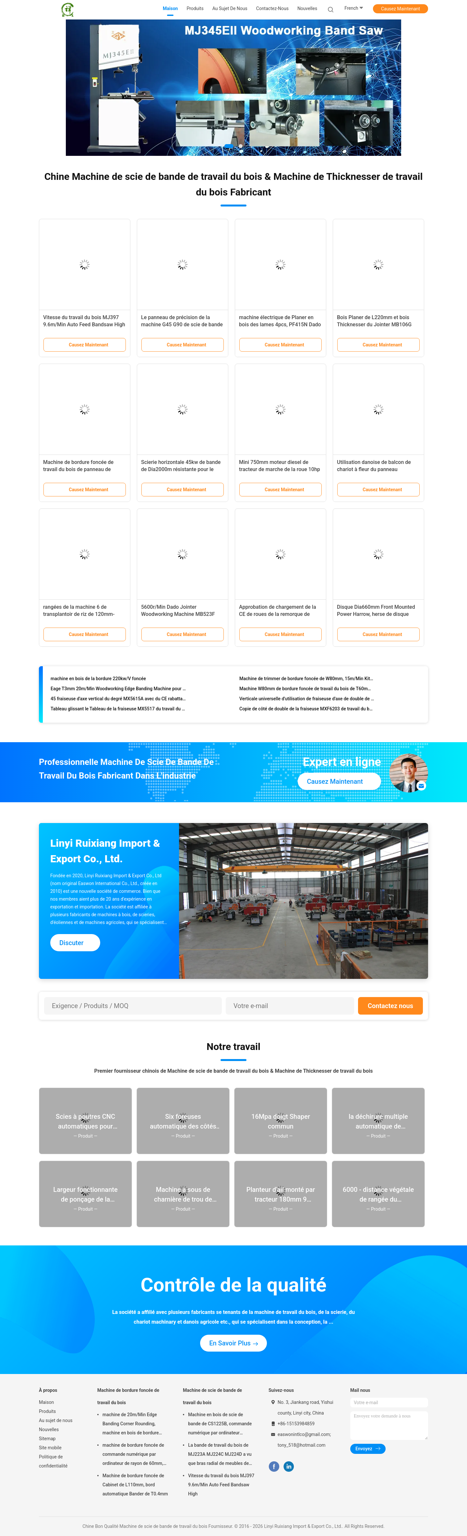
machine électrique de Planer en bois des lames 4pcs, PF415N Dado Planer (280, 324)
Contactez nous (390, 1006)
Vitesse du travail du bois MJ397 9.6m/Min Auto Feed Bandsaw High (221, 1484)
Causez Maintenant (400, 8)
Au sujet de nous (55, 1420)
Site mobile (50, 1447)
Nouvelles (49, 1429)
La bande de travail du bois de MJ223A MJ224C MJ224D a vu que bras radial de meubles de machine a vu (219, 1455)
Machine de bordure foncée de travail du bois (128, 1396)
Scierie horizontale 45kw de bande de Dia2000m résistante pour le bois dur (181, 469)
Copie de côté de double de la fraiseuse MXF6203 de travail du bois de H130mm (307, 711)
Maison (46, 1402)
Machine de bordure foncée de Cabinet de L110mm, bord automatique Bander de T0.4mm (135, 1484)
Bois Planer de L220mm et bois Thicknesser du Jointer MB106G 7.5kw (374, 324)
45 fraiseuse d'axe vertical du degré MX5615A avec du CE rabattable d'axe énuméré (118, 701)
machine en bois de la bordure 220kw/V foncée (98, 680)
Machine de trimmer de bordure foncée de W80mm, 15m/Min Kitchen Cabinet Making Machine (307, 680)
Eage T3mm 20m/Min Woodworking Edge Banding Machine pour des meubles (118, 690)
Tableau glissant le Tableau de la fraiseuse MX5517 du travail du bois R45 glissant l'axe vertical (118, 711)
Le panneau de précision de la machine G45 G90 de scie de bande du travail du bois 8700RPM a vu (182, 324)
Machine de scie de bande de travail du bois (212, 1396)
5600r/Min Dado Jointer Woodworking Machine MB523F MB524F (178, 614)
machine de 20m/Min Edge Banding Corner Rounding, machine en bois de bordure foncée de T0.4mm (130, 1424)
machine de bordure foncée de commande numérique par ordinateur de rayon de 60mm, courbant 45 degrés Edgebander (134, 1455)
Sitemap (47, 1438)
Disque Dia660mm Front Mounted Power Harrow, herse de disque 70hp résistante (376, 614)
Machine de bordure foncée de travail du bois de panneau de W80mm (78, 469)
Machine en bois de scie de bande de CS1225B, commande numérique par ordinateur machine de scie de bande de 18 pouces (220, 1424)
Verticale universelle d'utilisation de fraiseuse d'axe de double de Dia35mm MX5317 (307, 701)
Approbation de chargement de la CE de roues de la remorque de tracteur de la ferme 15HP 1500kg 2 (280, 614)
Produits (47, 1411)
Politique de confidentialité (53, 1461)
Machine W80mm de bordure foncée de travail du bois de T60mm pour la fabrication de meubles (307, 690)
